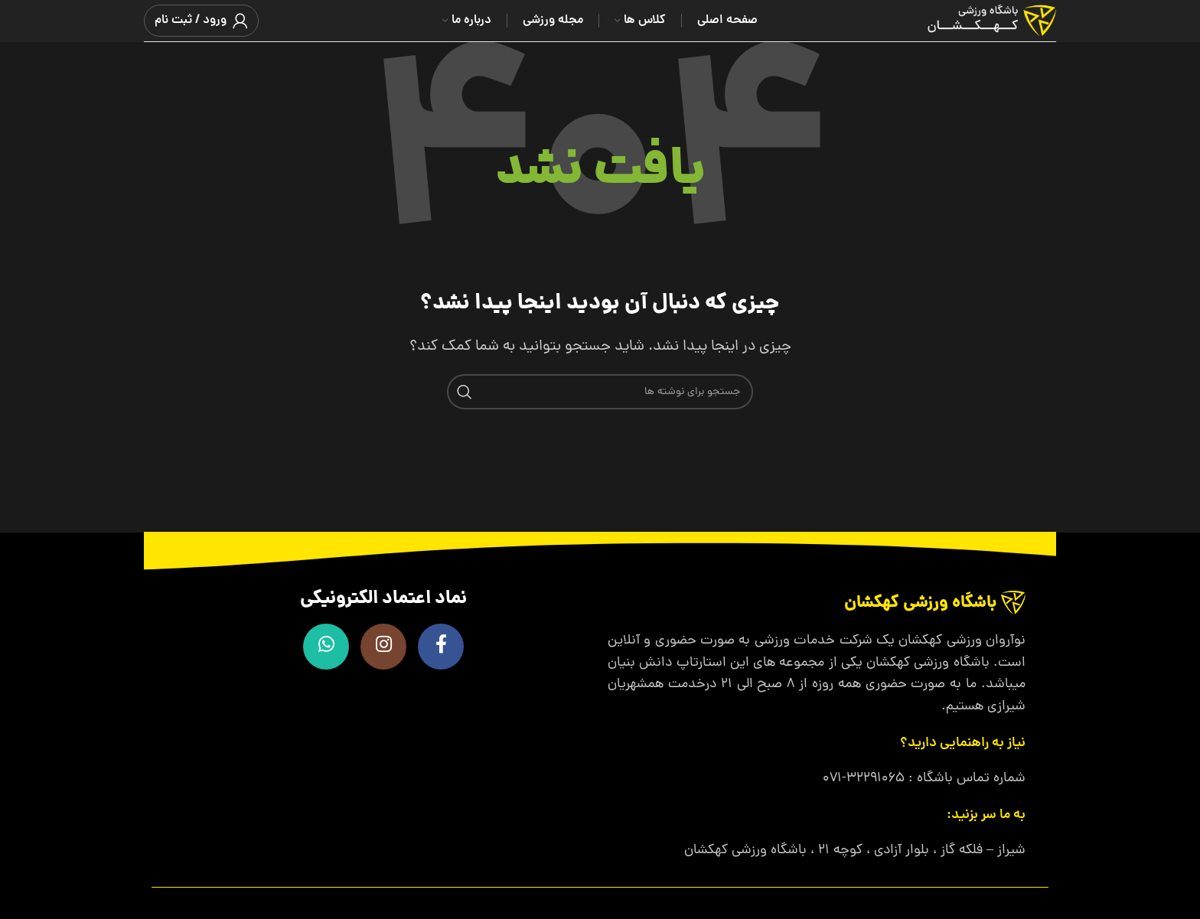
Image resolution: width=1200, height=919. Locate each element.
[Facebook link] (441, 647)
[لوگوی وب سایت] (972, 21)
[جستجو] (600, 391)
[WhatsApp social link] (326, 647)
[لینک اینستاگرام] (383, 647)
